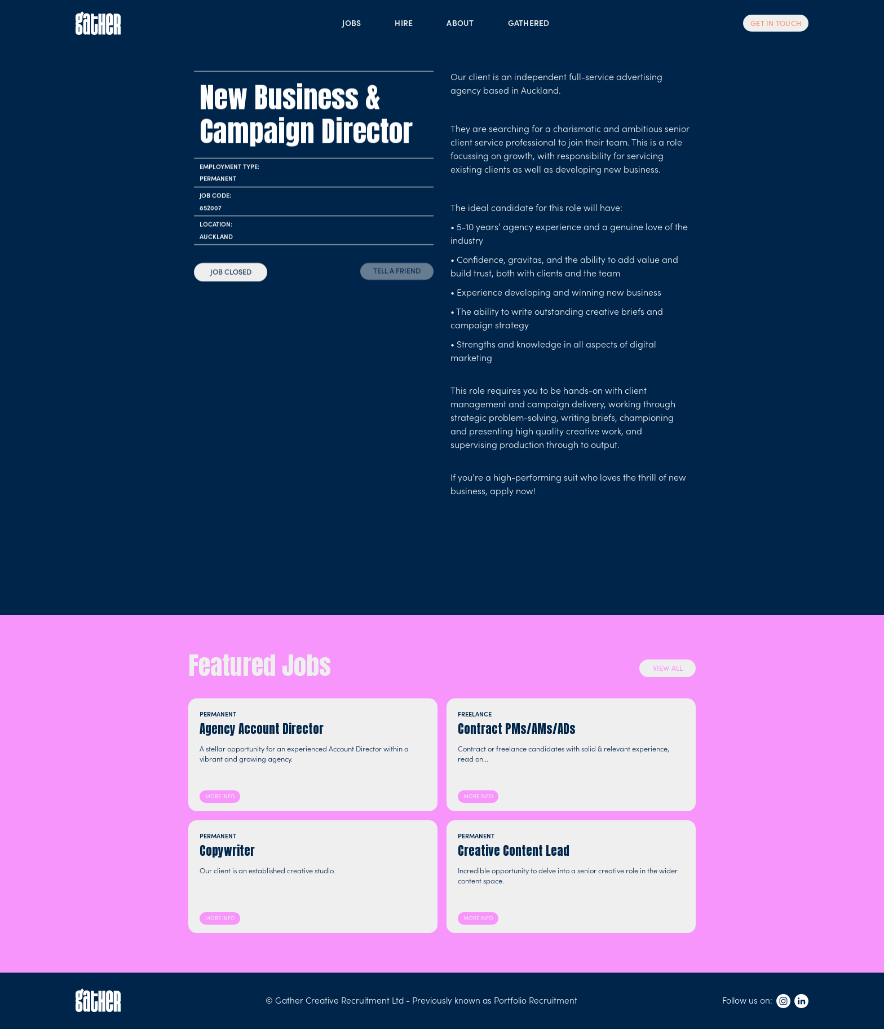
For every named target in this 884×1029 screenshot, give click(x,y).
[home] (98, 23)
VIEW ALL (668, 667)
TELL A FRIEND (397, 270)
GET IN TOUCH (775, 23)
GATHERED (529, 22)
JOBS (351, 22)
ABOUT (460, 22)
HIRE (404, 22)
